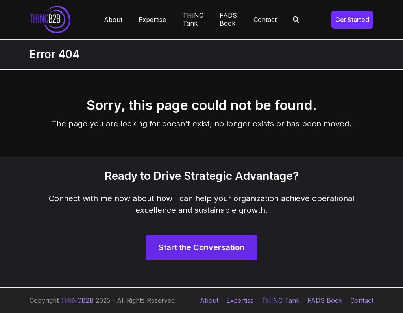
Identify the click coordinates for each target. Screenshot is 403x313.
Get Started (352, 20)
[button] (296, 20)
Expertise (240, 300)
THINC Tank (280, 300)
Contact (361, 300)
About (209, 300)
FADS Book (324, 300)
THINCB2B (77, 300)
